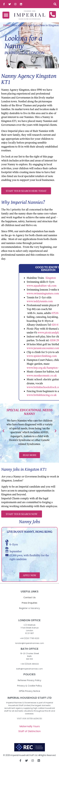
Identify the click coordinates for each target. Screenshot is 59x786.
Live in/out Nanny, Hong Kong (29, 531)
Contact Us (29, 597)
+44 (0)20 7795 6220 (29, 638)
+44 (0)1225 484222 (29, 664)
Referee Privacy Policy (29, 680)
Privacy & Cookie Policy (29, 685)
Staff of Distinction (29, 731)
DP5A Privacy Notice (29, 691)
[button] (54, 4)
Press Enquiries (29, 602)
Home (6, 25)
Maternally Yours (29, 726)
